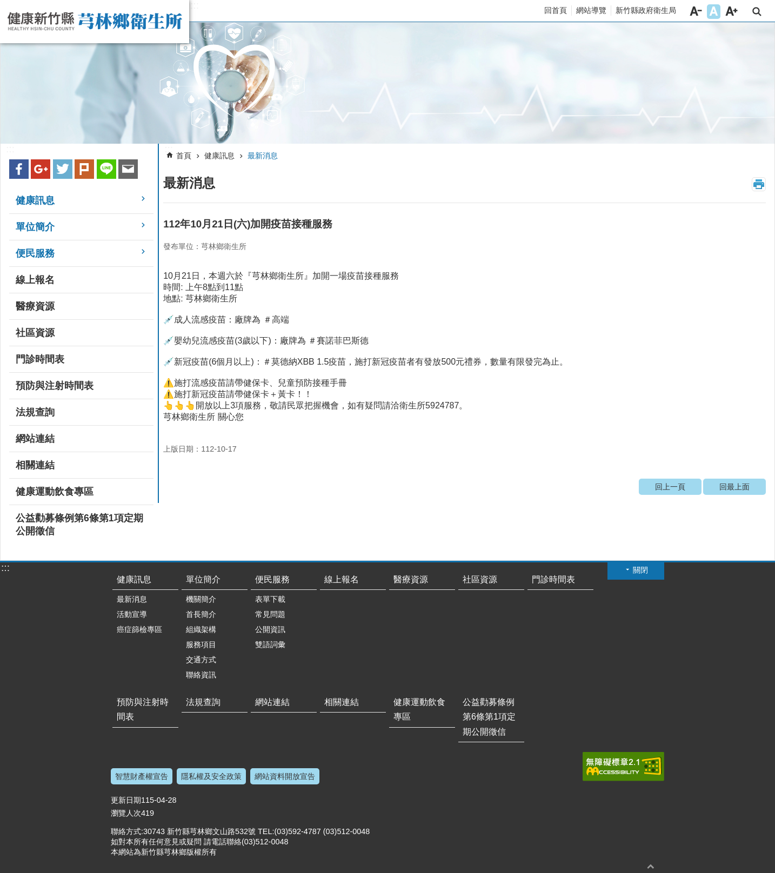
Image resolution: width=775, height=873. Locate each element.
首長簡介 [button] (201, 614)
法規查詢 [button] (35, 412)
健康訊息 (219, 155)
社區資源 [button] (35, 332)
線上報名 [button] (35, 279)
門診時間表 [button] (40, 359)
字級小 (696, 11)
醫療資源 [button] (35, 306)
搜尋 (757, 11)
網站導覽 (591, 10)
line (106, 169)
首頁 (183, 155)
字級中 (713, 11)
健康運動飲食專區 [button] (54, 491)
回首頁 (555, 10)
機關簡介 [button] (201, 599)
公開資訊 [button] (270, 629)
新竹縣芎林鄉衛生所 (94, 21)
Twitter (62, 169)
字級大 (731, 11)
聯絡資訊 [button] (201, 674)
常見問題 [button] (270, 614)
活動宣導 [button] (132, 614)
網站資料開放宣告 (285, 776)
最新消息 (263, 155)
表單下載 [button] (270, 599)
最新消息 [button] (132, 599)
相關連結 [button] (35, 465)
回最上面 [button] (650, 866)
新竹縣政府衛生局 (646, 10)
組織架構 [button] (201, 629)
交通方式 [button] (201, 659)
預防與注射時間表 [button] (54, 385)
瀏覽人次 (126, 813)
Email (128, 169)
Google (40, 169)
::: (194, 5)
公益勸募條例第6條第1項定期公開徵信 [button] (79, 524)
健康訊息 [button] (35, 200)
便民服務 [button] (35, 253)
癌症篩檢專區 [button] (139, 629)
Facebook (19, 169)
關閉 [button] (640, 570)
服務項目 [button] (201, 644)
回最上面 (734, 486)
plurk (84, 169)
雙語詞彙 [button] (270, 644)
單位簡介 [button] (35, 226)
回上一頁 (670, 486)
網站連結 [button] (35, 438)
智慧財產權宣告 (141, 776)
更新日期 (126, 800)
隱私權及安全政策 (211, 776)
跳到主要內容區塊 (5, 5)
